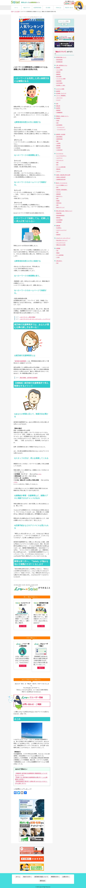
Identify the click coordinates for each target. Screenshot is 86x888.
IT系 (57, 250)
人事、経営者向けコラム (61, 65)
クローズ (58, 191)
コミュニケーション (60, 242)
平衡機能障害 (59, 112)
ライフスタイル (59, 153)
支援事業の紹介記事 (60, 179)
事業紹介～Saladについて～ (62, 116)
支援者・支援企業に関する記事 (63, 174)
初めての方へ (27, 876)
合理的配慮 (58, 222)
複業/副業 (58, 194)
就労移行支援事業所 (20, 361)
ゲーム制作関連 (59, 255)
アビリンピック (59, 160)
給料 (57, 198)
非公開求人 (58, 227)
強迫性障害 (58, 81)
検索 (64, 24)
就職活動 (58, 225)
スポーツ (58, 171)
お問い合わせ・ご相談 (31, 703)
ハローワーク (59, 97)
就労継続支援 (59, 61)
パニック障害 (59, 69)
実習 (57, 232)
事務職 (57, 200)
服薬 (57, 141)
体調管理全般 (59, 139)
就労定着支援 (59, 59)
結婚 (57, 162)
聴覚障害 (58, 110)
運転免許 (58, 169)
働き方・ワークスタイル (61, 183)
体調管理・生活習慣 (60, 134)
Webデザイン (59, 196)
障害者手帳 (58, 213)
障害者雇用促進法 (60, 215)
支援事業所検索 (37, 7)
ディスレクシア (60, 127)
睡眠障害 (58, 74)
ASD (57, 122)
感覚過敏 (58, 145)
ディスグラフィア (61, 129)
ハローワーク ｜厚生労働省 (27, 317)
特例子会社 (58, 203)
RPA (57, 187)
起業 (57, 205)
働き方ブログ (27, 7)
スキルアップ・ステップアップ (63, 238)
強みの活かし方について (61, 240)
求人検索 (48, 7)
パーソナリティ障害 (60, 78)
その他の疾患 (59, 150)
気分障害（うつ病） (60, 85)
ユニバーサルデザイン (61, 155)
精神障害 (58, 67)
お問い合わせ (69, 7)
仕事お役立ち (59, 260)
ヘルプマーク (59, 158)
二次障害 (58, 143)
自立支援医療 (59, 219)
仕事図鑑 (58, 248)
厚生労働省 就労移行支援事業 (28, 377)
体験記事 (58, 105)
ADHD (57, 120)
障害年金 (58, 217)
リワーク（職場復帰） (61, 95)
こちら (39, 474)
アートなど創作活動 (60, 167)
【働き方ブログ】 (61, 52)
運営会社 (42, 880)
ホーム (16, 7)
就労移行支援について (41, 876)
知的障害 (58, 91)
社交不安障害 (59, 83)
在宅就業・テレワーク (61, 93)
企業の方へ (65, 876)
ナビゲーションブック (61, 230)
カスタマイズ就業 (60, 89)
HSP (57, 103)
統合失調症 (58, 76)
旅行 (57, 164)
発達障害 (58, 118)
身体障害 (58, 108)
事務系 (57, 252)
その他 (57, 257)
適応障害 (58, 72)
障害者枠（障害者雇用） (61, 189)
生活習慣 (58, 147)
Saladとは (58, 7)
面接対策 (58, 234)
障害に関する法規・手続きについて (64, 211)
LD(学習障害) (59, 125)
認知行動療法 (59, 136)
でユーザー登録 (32, 696)
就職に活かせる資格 (60, 244)
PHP (57, 263)
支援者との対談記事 (60, 177)
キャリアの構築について (61, 185)
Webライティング (60, 207)
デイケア (58, 100)
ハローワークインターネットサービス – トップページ (35, 319)
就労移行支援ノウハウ (61, 57)
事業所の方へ (55, 876)
